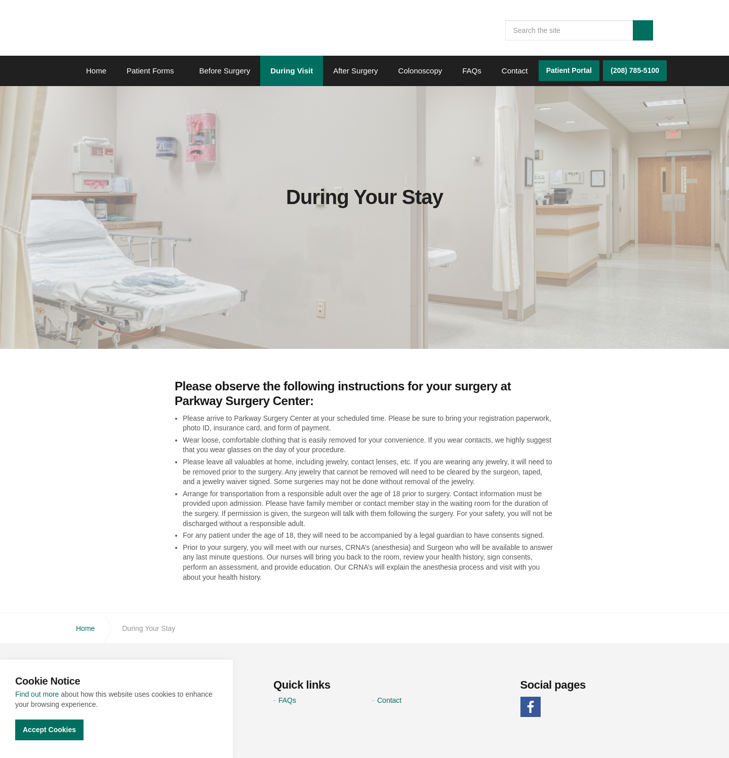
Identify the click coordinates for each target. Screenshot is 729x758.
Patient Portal (569, 70)
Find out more (37, 694)
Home (96, 70)
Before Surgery (224, 70)
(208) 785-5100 (635, 70)
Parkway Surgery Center (137, 34)
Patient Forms (150, 70)
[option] (364, 197)
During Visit (291, 70)
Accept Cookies (49, 730)
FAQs (471, 70)
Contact (515, 70)
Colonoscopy (420, 70)
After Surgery (355, 70)
